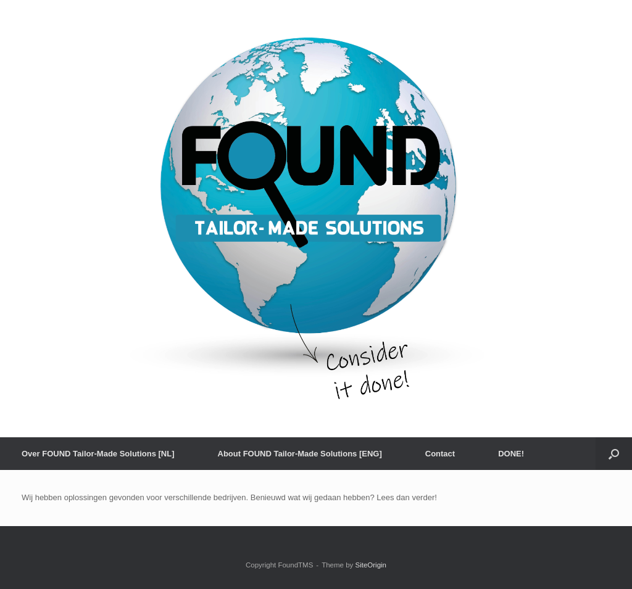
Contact (440, 453)
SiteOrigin (370, 565)
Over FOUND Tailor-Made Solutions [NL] (98, 453)
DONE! (511, 453)
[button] (614, 453)
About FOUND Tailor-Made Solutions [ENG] (300, 453)
